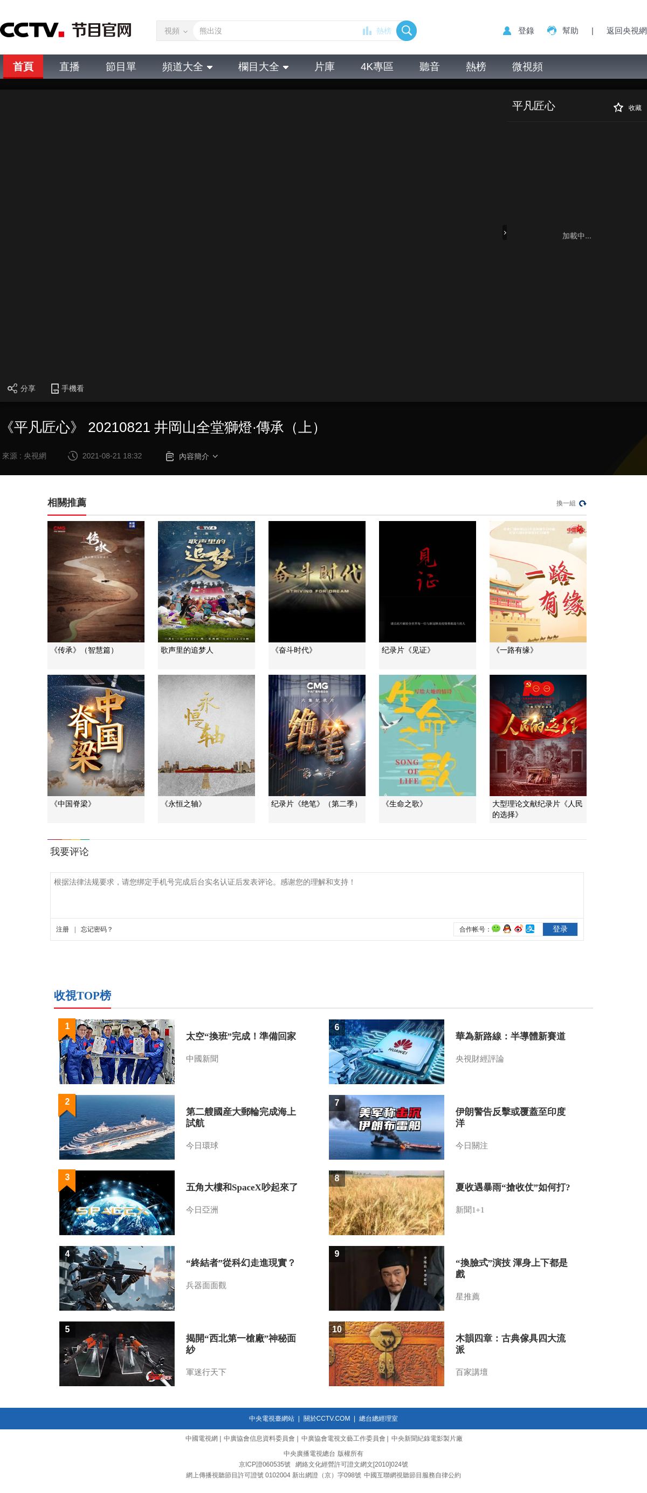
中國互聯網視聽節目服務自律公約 (412, 1475)
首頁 (23, 66)
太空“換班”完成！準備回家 (241, 1036)
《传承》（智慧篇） (84, 650)
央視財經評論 (480, 1058)
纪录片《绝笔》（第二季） (316, 804)
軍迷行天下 (206, 1372)
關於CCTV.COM (327, 1418)
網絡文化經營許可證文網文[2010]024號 (351, 1464)
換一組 (566, 503)
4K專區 (377, 66)
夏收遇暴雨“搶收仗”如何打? (513, 1187)
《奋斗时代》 (293, 650)
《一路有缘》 (515, 650)
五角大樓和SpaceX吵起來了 (242, 1187)
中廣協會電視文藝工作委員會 (343, 1438)
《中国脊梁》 (72, 804)
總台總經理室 (378, 1418)
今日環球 (202, 1145)
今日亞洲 (202, 1210)
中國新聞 (202, 1058)
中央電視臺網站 (271, 1418)
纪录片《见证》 (408, 650)
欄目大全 (263, 66)
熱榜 (383, 30)
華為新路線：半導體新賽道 (511, 1036)
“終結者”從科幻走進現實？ (241, 1263)
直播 (69, 66)
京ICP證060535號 (265, 1464)
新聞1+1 (470, 1210)
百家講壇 (472, 1372)
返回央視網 (627, 30)
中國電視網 (201, 1438)
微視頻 (527, 66)
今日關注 (472, 1145)
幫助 (570, 30)
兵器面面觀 (206, 1285)
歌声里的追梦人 (187, 650)
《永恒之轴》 (183, 804)
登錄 (526, 30)
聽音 (429, 66)
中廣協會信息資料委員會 (259, 1438)
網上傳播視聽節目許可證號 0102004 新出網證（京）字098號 (273, 1475)
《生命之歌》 (404, 804)
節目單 (121, 66)
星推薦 (468, 1296)
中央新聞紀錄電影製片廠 (427, 1438)
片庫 (324, 66)
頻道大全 (187, 66)
